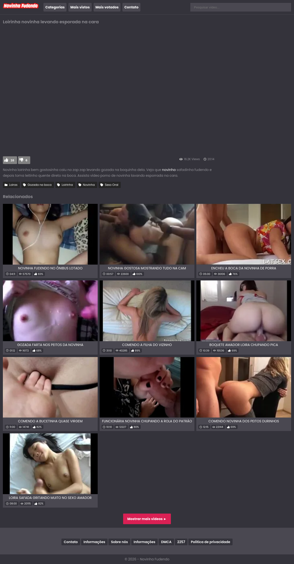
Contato (131, 7)
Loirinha (67, 185)
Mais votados (107, 7)
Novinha (89, 185)
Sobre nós (119, 542)
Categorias (55, 7)
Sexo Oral (111, 185)
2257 (181, 542)
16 (12, 160)
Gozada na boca (40, 185)
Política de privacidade (210, 542)
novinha (169, 169)
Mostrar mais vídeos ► (147, 518)
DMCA (166, 542)
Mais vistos (80, 7)
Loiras (13, 185)
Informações (94, 542)
